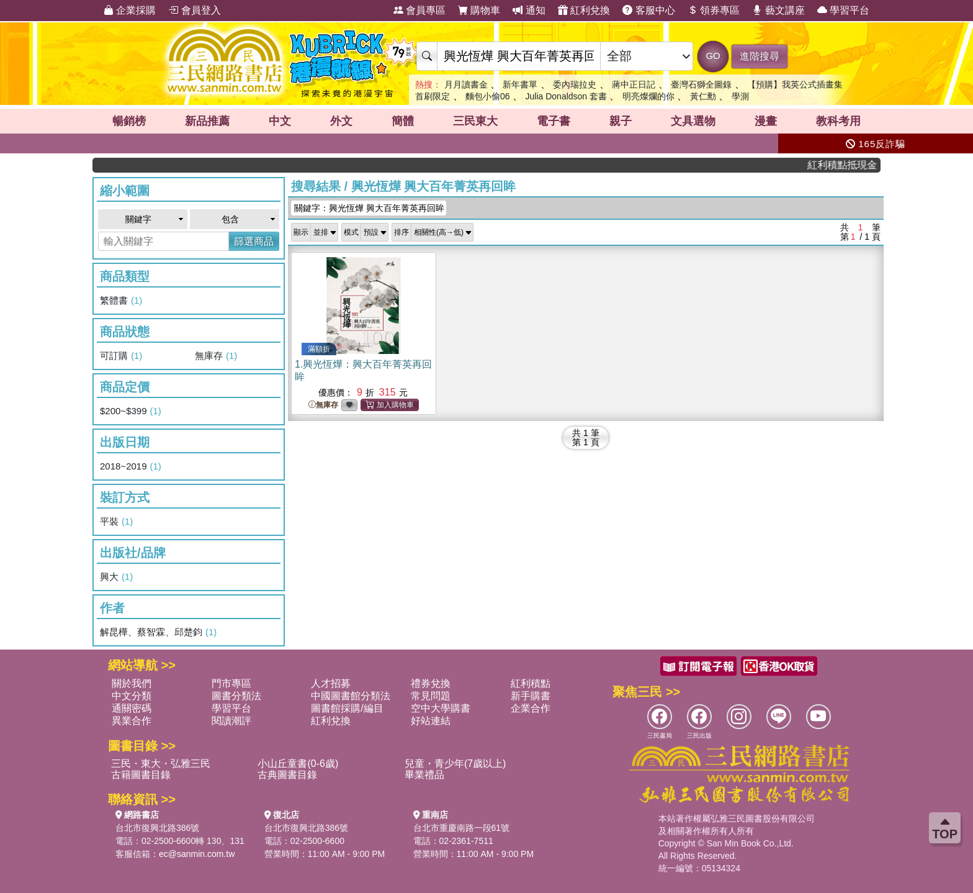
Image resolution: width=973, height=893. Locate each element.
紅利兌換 (584, 10)
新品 (207, 121)
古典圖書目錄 (287, 774)
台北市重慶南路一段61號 (461, 828)
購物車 (479, 10)
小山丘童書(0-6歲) (298, 763)
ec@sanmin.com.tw (197, 854)
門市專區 (231, 683)
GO (713, 55)
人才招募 (331, 683)
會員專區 (419, 10)
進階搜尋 (759, 56)
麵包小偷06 (487, 96)
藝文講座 (778, 10)
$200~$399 (130, 411)
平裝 (116, 521)
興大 (116, 576)
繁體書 (121, 300)
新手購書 (530, 696)
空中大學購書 (440, 708)
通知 (529, 10)
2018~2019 (130, 466)
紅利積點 (530, 683)
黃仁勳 (703, 96)
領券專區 (714, 10)
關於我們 (131, 683)
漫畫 (766, 121)
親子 (620, 121)
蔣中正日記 (633, 84)
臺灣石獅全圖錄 (701, 84)
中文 (280, 121)
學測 (740, 96)
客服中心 (648, 10)
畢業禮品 (424, 774)
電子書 (553, 121)
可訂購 (121, 355)
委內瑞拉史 (574, 84)
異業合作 (131, 720)
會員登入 (194, 10)
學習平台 (843, 10)
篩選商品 (254, 241)
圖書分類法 (236, 696)
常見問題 (431, 696)
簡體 (403, 121)
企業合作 (530, 708)
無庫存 (216, 355)
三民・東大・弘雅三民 (160, 763)
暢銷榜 (129, 121)
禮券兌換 (431, 683)
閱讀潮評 (231, 720)
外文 (341, 121)
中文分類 (131, 696)
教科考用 (838, 121)
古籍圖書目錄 (141, 774)
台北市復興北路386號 (157, 828)
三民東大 (475, 121)
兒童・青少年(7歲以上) (455, 763)
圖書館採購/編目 (347, 708)
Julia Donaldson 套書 (567, 96)
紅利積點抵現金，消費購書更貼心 (850, 165)
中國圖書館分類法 (350, 696)
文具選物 (693, 121)
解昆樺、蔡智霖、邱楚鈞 (158, 632)
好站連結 (431, 720)
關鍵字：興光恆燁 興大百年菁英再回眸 (369, 208)
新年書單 (520, 84)
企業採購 (130, 10)
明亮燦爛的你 (648, 96)
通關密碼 (131, 708)
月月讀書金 (466, 84)
